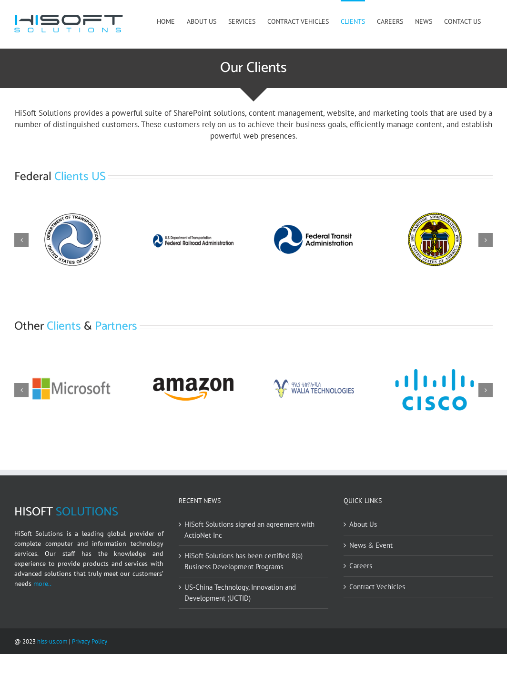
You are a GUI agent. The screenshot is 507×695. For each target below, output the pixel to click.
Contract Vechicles (377, 627)
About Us (363, 565)
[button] (21, 240)
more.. (41, 624)
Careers (360, 607)
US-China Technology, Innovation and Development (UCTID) (240, 634)
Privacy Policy (89, 683)
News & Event (371, 586)
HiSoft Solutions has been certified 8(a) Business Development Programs (243, 603)
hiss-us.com (52, 683)
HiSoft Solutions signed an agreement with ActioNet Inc (249, 571)
